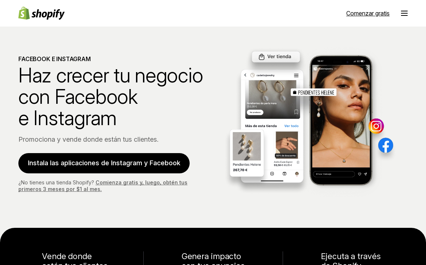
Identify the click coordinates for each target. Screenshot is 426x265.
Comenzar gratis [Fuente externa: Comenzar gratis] (368, 13)
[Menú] (404, 13)
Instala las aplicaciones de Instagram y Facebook (105, 162)
